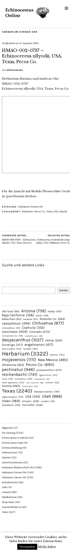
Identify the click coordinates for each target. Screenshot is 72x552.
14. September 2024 (28, 43)
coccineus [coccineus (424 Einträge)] (14, 332)
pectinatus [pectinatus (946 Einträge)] (18, 369)
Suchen (63, 290)
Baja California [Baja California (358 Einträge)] (18, 315)
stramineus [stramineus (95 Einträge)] (30, 386)
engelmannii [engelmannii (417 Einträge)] (39, 345)
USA (56, 211)
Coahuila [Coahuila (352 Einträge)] (33, 328)
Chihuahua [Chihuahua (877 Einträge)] (48, 323)
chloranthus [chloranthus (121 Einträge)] (11, 328)
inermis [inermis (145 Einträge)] (57, 354)
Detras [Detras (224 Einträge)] (53, 340)
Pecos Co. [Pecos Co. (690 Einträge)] (40, 364)
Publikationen (9, 497)
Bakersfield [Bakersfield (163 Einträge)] (12, 319)
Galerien (6, 457)
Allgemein (7, 427)
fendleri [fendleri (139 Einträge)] (30, 348)
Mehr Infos (47, 546)
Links (5, 487)
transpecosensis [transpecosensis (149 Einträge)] (47, 391)
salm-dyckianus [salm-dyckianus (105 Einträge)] (13, 382)
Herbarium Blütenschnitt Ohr (17, 467)
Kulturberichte (10, 482)
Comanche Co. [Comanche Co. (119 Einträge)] (12, 335)
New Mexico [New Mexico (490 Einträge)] (53, 360)
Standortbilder (10, 507)
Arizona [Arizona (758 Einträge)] (33, 310)
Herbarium (27, 211)
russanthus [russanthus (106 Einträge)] (23, 379)
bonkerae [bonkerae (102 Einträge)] (30, 319)
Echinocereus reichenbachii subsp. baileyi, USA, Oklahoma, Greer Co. (53, 239)
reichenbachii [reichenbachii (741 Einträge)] (19, 374)
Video (5, 512)
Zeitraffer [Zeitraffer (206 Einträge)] (32, 405)
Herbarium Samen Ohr (14, 477)
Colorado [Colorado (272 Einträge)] (39, 332)
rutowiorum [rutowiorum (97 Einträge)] (42, 379)
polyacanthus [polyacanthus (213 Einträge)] (49, 370)
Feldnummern (9, 452)
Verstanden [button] (27, 546)
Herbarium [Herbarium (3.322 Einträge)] (25, 353)
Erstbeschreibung (12, 447)
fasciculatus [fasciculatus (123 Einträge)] (11, 349)
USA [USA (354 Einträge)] (32, 396)
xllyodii (63, 211)
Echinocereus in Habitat (15, 437)
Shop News (8, 502)
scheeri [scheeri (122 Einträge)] (52, 382)
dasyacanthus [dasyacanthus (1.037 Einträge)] (23, 340)
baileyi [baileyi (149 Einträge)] (55, 311)
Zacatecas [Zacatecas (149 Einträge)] (11, 405)
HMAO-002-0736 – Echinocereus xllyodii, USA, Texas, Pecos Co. (19, 239)
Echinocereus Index (13, 442)
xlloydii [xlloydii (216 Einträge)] (30, 401)
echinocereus (15, 70)
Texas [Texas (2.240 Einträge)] (17, 391)
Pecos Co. (39, 211)
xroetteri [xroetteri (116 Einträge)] (48, 401)
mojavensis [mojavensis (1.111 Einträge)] (19, 359)
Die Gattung (8, 432)
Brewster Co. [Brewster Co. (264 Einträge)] (52, 319)
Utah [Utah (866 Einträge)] (52, 396)
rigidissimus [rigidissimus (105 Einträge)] (48, 375)
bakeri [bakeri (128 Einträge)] (42, 315)
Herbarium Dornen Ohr (19, 31)
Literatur (6, 492)
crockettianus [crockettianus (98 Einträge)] (34, 336)
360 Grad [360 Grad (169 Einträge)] (11, 311)
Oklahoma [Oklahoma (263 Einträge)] (13, 365)
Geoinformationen (12, 462)
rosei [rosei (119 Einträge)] (7, 379)
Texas (49, 211)
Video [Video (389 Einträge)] (11, 401)
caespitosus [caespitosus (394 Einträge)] (16, 323)
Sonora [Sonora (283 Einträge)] (11, 386)
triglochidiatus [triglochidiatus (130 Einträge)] (12, 397)
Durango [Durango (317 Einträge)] (12, 345)
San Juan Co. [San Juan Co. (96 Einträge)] (35, 382)
